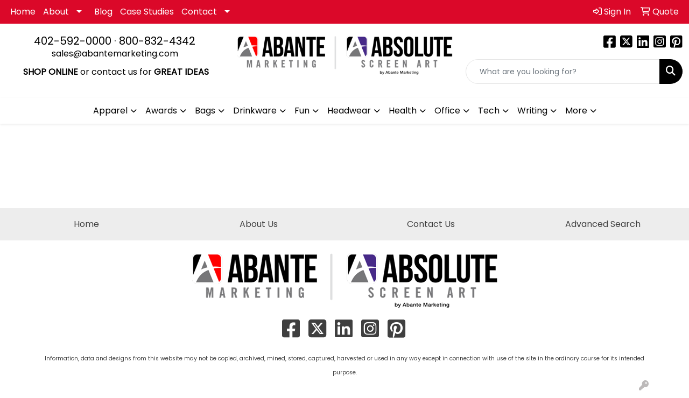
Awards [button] (161, 110)
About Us (259, 224)
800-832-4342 (157, 40)
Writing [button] (532, 110)
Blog (103, 11)
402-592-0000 (72, 40)
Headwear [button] (349, 110)
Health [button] (403, 110)
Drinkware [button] (255, 110)
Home (23, 11)
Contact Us (431, 224)
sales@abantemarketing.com (115, 53)
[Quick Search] (563, 71)
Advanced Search (603, 224)
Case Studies (147, 11)
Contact (199, 11)
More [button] (576, 110)
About (56, 11)
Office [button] (447, 110)
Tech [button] (489, 110)
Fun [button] (302, 110)
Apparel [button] (110, 110)
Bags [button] (205, 110)
